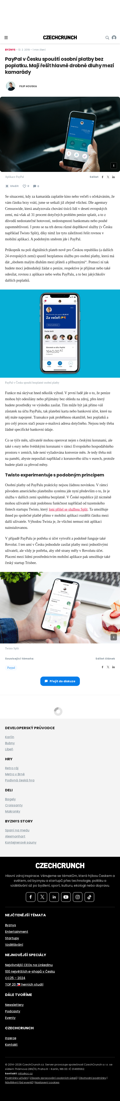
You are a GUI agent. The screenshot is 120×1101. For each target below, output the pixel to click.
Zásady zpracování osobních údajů (53, 1078)
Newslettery (14, 1005)
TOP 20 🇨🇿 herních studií (24, 984)
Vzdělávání (14, 945)
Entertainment (16, 932)
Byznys (10, 49)
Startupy (12, 938)
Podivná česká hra (19, 780)
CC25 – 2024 (15, 978)
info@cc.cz (25, 1073)
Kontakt (11, 1044)
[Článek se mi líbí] (26, 186)
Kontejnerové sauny (20, 842)
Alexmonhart (15, 836)
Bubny (10, 743)
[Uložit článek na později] (12, 186)
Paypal (11, 667)
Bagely (10, 799)
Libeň (9, 749)
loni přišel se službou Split (68, 509)
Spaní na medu (17, 830)
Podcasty (12, 1011)
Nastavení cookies (47, 1082)
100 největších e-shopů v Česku (30, 971)
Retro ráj (11, 768)
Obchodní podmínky (92, 1078)
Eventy (10, 1018)
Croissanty (14, 805)
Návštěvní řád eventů (19, 1082)
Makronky (12, 811)
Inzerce (10, 1038)
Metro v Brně (15, 774)
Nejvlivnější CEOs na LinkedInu (29, 965)
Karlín (9, 737)
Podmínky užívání (16, 1078)
